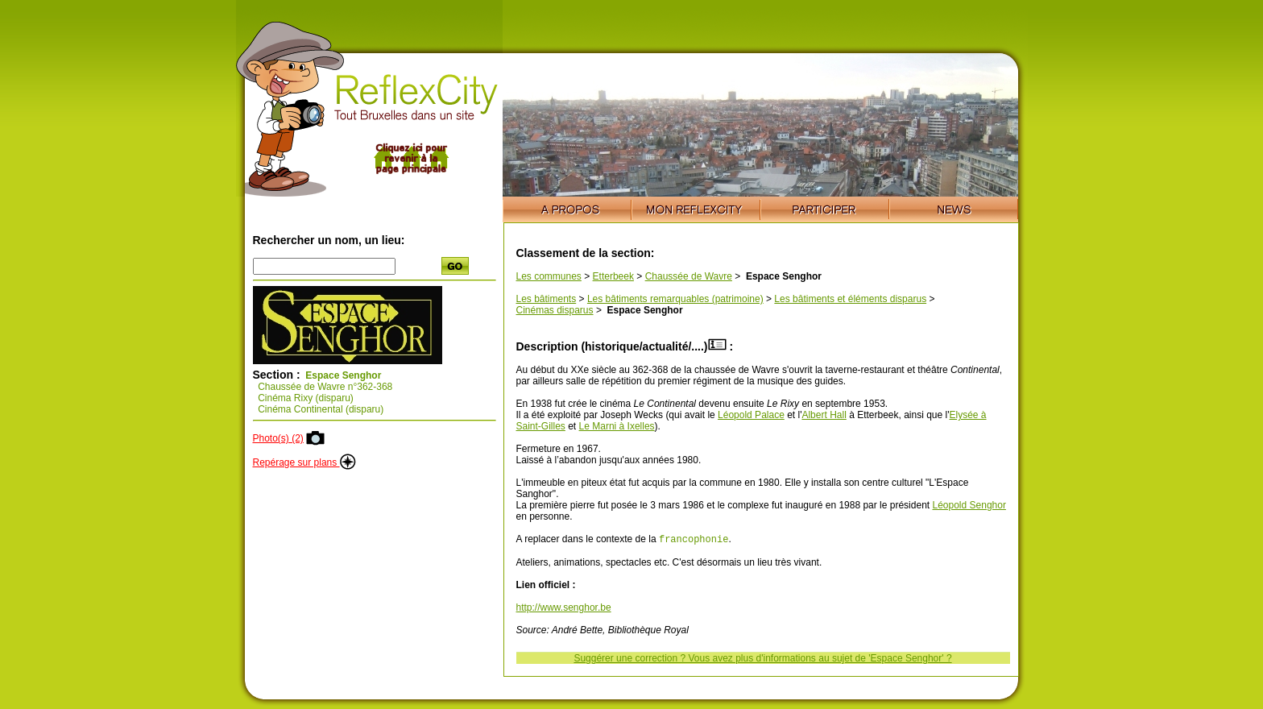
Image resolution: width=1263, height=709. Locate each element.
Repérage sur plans (304, 462)
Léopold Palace (751, 415)
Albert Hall (823, 415)
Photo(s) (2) (278, 438)
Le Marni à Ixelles (617, 426)
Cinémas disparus (555, 310)
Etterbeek (613, 276)
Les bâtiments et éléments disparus (850, 299)
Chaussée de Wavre (688, 276)
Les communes (549, 276)
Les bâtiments (546, 299)
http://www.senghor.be (563, 609)
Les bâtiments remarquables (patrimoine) (675, 299)
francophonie (693, 540)
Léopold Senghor (968, 505)
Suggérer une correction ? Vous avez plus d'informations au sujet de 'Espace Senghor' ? (762, 659)
